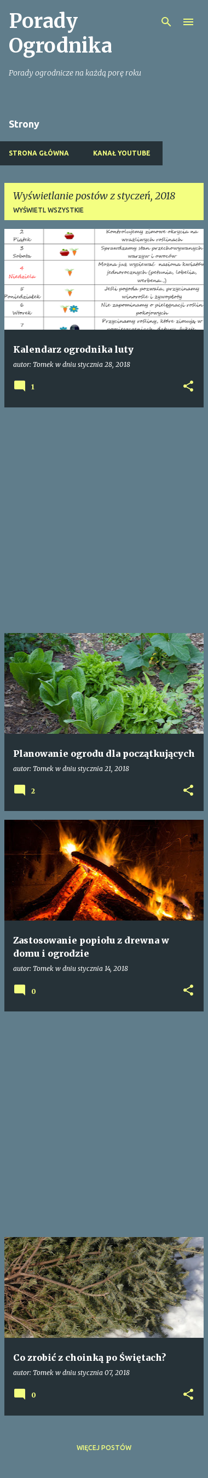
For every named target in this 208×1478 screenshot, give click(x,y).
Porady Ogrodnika (60, 33)
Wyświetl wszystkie (48, 210)
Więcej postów (104, 1447)
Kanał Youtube (122, 153)
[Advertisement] (104, 520)
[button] (188, 386)
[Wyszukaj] (166, 22)
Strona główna (39, 153)
